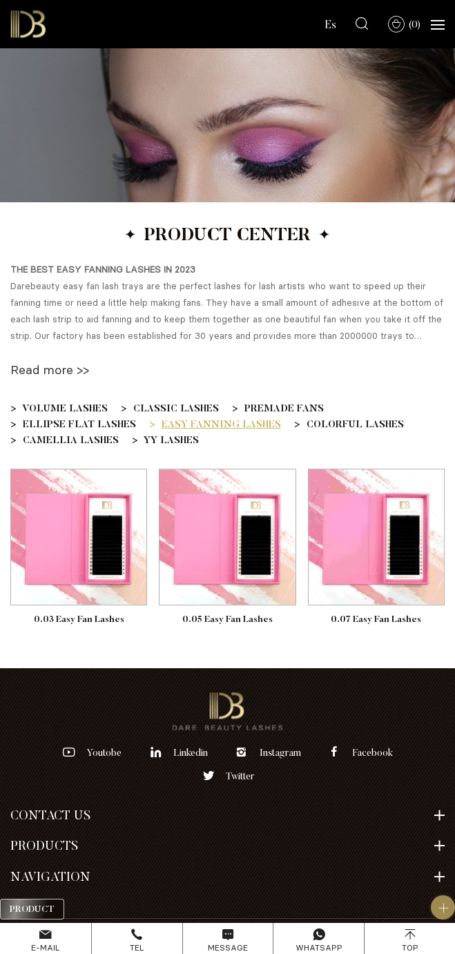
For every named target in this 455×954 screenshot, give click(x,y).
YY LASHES (171, 440)
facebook (373, 752)
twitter (240, 776)
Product (32, 909)
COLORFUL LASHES (355, 424)
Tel (137, 947)
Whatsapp (319, 947)
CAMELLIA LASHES (71, 440)
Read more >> (49, 369)
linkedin (190, 752)
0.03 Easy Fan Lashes (79, 619)
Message (228, 947)
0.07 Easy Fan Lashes (376, 619)
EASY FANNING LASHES (221, 424)
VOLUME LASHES (65, 408)
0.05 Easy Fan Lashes (227, 619)
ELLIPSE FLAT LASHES (79, 424)
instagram (280, 752)
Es (330, 24)
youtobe (104, 752)
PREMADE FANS (284, 408)
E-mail (45, 947)
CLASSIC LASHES (176, 408)
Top (410, 947)
